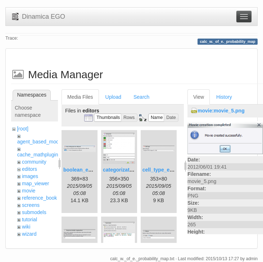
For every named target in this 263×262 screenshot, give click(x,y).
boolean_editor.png (86, 170)
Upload (113, 97)
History (224, 97)
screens (31, 205)
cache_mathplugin (37, 154)
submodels (34, 212)
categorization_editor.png (133, 170)
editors (29, 169)
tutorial (29, 219)
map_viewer (35, 183)
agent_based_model (40, 142)
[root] (22, 129)
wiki (26, 227)
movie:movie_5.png (221, 111)
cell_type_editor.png (166, 170)
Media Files (80, 97)
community (34, 162)
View (198, 97)
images (30, 176)
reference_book (39, 198)
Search (141, 97)
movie (28, 191)
